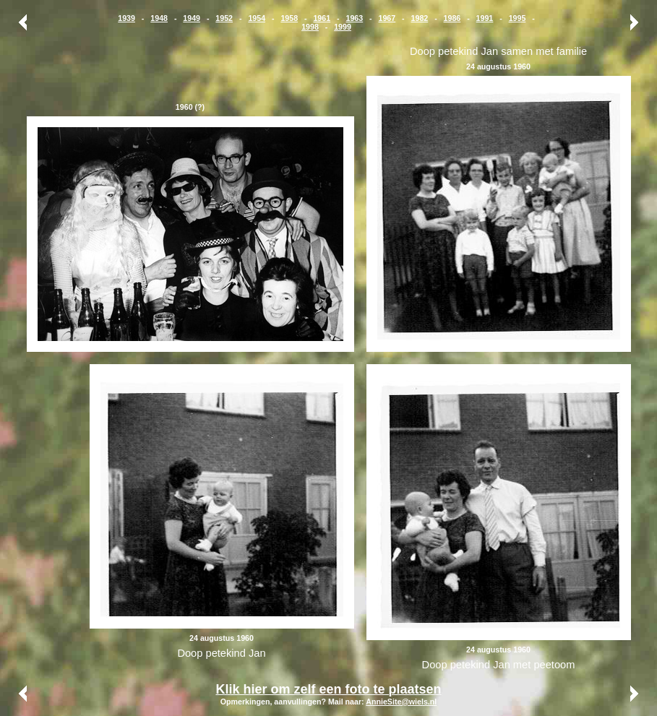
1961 (321, 18)
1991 (485, 18)
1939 (126, 18)
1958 (289, 18)
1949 (191, 18)
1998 (310, 26)
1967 (387, 18)
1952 (224, 18)
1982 (420, 18)
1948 (159, 18)
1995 (517, 18)
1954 (256, 18)
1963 (354, 18)
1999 (342, 26)
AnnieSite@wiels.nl (401, 701)
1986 (452, 18)
